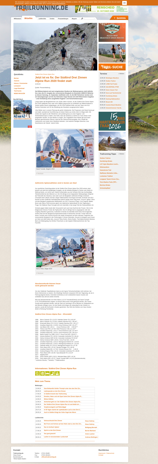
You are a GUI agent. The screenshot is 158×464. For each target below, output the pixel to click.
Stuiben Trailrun (111, 81)
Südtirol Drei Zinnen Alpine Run (44, 74)
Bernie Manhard (90, 430)
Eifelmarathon (104, 167)
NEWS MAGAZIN (19, 93)
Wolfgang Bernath (91, 427)
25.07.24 (38, 410)
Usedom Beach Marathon (113, 105)
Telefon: (37, 453)
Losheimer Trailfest (106, 176)
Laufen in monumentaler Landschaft (56, 437)
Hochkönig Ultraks (111, 96)
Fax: (36, 455)
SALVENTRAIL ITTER (112, 87)
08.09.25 (38, 391)
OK (124, 3)
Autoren (16, 81)
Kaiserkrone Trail (105, 170)
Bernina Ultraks (105, 185)
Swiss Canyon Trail (112, 90)
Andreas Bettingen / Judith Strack (96, 437)
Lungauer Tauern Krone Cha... (110, 179)
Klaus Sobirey (89, 421)
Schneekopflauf (105, 188)
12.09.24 (38, 402)
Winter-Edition (48, 399)
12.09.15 (38, 434)
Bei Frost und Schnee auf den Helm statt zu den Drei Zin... (63, 424)
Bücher (16, 78)
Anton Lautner (90, 434)
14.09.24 (38, 399)
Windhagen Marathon (112, 78)
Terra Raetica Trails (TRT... (108, 182)
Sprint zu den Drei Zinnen (52, 430)
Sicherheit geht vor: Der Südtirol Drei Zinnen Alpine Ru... (62, 402)
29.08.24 (38, 404)
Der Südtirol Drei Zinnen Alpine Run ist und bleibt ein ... (62, 404)
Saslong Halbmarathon (113, 99)
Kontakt (101, 455)
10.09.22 (38, 427)
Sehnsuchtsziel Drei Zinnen (53, 420)
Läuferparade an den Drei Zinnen (55, 391)
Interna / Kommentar (21, 83)
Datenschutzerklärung (58, 3)
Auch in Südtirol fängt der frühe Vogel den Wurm (60, 412)
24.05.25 (38, 396)
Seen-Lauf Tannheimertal (113, 93)
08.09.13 (38, 437)
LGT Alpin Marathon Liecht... (109, 164)
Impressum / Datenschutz (106, 453)
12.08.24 (38, 407)
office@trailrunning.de (48, 457)
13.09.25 (38, 388)
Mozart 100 (109, 102)
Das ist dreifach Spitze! (51, 427)
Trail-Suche (17, 91)
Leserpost (17, 86)
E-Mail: (37, 457)
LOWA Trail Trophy (111, 84)
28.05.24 (38, 412)
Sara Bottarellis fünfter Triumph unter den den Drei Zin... (62, 388)
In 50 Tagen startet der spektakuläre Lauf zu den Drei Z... (62, 410)
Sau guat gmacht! (50, 433)
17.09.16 (38, 430)
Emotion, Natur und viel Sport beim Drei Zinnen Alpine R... (63, 396)
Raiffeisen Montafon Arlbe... (109, 173)
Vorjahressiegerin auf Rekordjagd (55, 407)
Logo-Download (19, 88)
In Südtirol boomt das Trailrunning (55, 394)
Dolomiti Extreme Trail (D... (114, 108)
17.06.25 (38, 394)
